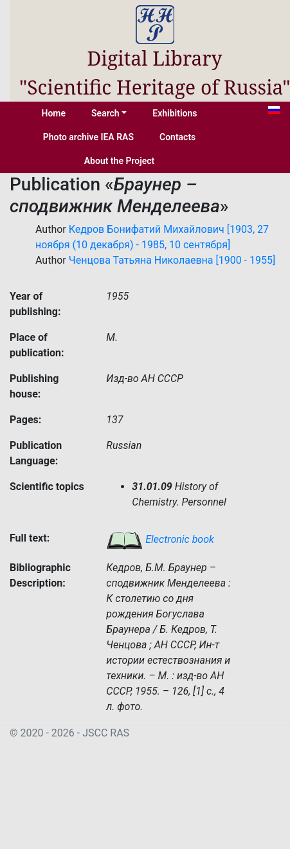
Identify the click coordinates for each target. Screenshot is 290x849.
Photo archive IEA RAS (88, 137)
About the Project (119, 161)
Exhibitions (174, 113)
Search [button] (105, 113)
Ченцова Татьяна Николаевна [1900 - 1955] (172, 260)
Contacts (177, 137)
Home (54, 113)
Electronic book (160, 539)
